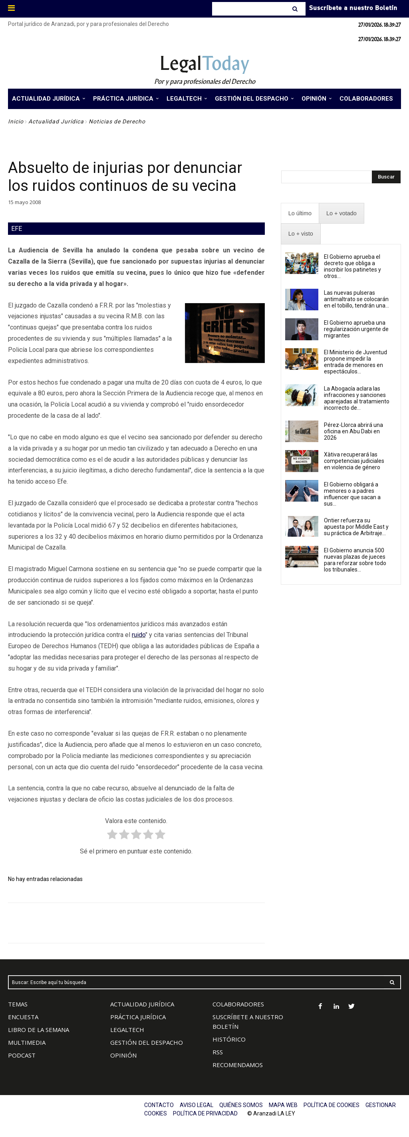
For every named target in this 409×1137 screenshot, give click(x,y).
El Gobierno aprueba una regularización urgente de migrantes (356, 329)
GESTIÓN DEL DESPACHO (146, 1042)
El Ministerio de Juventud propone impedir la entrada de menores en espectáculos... (355, 362)
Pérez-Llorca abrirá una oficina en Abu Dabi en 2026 (353, 431)
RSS (217, 1052)
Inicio (16, 121)
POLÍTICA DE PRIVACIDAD (205, 1113)
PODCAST (22, 1055)
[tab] (300, 213)
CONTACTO (159, 1105)
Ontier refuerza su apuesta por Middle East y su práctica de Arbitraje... (356, 526)
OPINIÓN (123, 1055)
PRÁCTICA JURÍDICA (138, 1017)
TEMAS (18, 1004)
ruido (138, 635)
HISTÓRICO (229, 1039)
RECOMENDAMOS (237, 1065)
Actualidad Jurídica (56, 121)
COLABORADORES (238, 1004)
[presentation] (300, 213)
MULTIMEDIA (27, 1042)
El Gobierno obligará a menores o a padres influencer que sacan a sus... (352, 494)
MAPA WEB (283, 1105)
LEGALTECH (127, 1030)
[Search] (295, 8)
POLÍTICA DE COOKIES (331, 1105)
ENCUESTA (23, 1017)
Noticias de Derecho (117, 121)
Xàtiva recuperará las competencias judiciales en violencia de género (354, 460)
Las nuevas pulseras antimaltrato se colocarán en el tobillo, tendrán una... (356, 299)
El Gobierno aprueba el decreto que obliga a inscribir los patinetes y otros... (352, 266)
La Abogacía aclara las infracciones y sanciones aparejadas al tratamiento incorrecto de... (356, 398)
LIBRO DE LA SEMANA (38, 1030)
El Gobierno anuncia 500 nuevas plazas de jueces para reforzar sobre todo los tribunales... (355, 560)
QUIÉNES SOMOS (241, 1105)
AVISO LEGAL (196, 1105)
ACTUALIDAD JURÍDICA (142, 1004)
